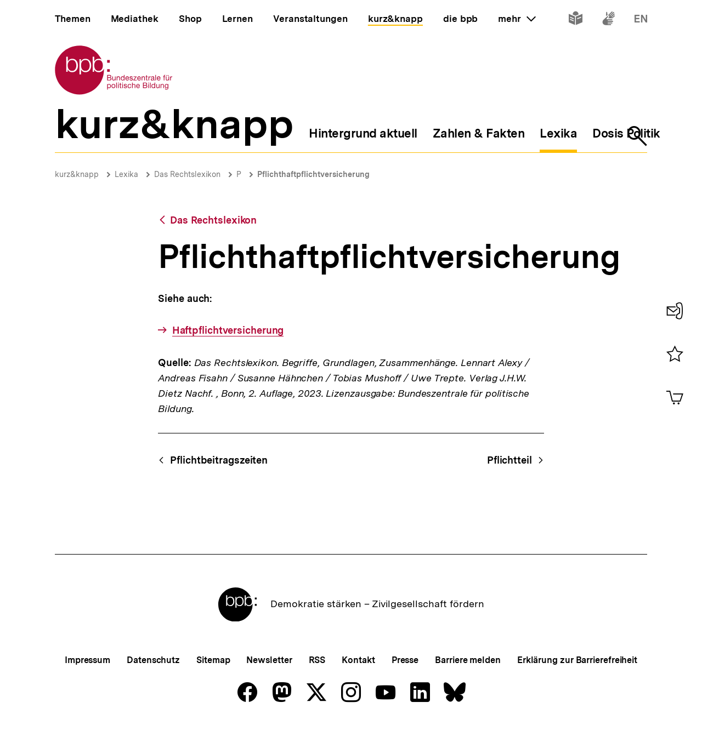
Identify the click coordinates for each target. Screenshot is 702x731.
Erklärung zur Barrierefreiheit (577, 660)
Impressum (87, 660)
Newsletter (269, 660)
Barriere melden (468, 660)
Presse (405, 660)
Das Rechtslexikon (187, 174)
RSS (317, 660)
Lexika (126, 174)
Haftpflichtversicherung (228, 330)
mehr (516, 18)
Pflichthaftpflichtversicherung (313, 174)
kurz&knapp (77, 174)
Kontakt (358, 660)
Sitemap (213, 660)
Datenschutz (153, 660)
